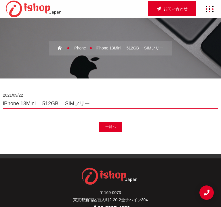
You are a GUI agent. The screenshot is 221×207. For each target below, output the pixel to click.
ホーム (72, 159)
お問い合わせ (172, 8)
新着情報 (135, 168)
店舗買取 (146, 159)
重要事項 (110, 178)
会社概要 (95, 159)
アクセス (121, 159)
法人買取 (85, 168)
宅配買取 (110, 168)
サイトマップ (81, 178)
